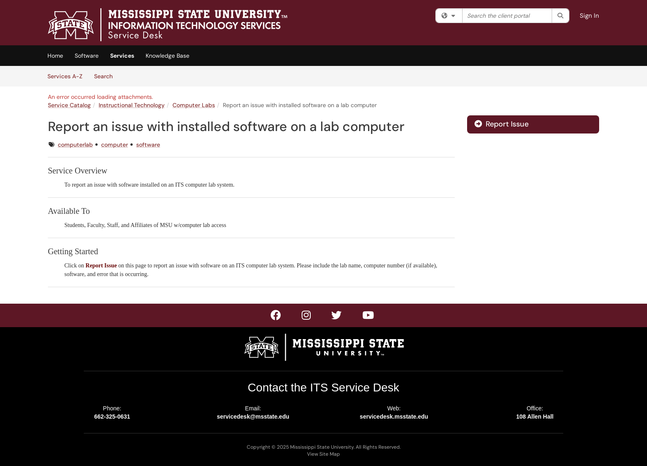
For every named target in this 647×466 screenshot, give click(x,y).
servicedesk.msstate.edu (394, 416)
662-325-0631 (112, 416)
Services (122, 55)
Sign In (589, 16)
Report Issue (502, 124)
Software (87, 55)
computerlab (75, 144)
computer (114, 144)
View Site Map (323, 454)
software (148, 144)
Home (55, 55)
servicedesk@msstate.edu (253, 416)
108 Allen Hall (535, 416)
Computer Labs (193, 105)
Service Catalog (69, 105)
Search (106, 76)
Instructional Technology (132, 105)
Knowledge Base (167, 55)
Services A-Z (65, 76)
